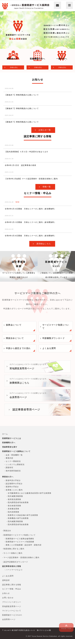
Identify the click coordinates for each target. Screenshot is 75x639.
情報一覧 (47, 187)
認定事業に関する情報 (11, 585)
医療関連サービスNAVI (56, 270)
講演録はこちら (44, 244)
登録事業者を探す (9, 447)
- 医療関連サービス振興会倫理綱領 (19, 539)
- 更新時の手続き (11, 487)
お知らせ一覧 (45, 130)
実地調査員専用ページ (39, 366)
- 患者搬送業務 (13, 509)
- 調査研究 (8, 468)
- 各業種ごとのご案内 (13, 490)
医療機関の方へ (8, 443)
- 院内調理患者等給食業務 (18, 502)
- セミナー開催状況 (12, 461)
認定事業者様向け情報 (11, 566)
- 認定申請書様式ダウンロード (15, 562)
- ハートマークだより (13, 570)
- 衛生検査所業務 (14, 506)
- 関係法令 (6, 531)
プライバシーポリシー (11, 602)
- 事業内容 (8, 458)
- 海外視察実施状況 (12, 471)
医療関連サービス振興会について (16, 451)
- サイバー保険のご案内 (12, 553)
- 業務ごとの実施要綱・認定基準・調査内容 (22, 545)
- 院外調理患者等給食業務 (18, 524)
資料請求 (6, 580)
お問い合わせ (7, 598)
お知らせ (6, 593)
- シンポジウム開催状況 (14, 464)
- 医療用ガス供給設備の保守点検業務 (22, 515)
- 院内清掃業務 (13, 512)
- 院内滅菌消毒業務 (15, 521)
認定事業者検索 (18, 270)
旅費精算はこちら (39, 380)
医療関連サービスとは (11, 438)
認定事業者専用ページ (26, 409)
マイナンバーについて (11, 611)
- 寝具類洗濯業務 (14, 499)
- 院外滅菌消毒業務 (15, 496)
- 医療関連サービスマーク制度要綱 (19, 542)
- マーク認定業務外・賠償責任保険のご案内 (20, 557)
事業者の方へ (7, 477)
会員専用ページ (39, 394)
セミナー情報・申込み (11, 589)
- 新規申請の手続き (12, 480)
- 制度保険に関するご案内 (13, 549)
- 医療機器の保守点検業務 (18, 518)
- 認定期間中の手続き (13, 484)
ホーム (5, 434)
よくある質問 (7, 576)
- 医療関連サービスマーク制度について (19, 535)
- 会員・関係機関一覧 (13, 455)
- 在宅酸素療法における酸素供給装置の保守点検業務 (29, 493)
